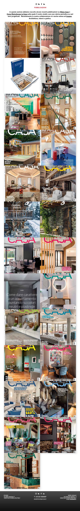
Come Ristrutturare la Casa (17, 14)
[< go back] (7, 250)
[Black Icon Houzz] (39, 4)
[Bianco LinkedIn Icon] (44, 494)
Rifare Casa (64, 12)
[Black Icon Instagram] (36, 4)
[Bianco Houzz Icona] (39, 494)
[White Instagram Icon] (36, 494)
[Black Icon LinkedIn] (44, 4)
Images (69, 16)
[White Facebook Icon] (41, 494)
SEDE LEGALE (72, 495)
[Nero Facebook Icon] (41, 4)
